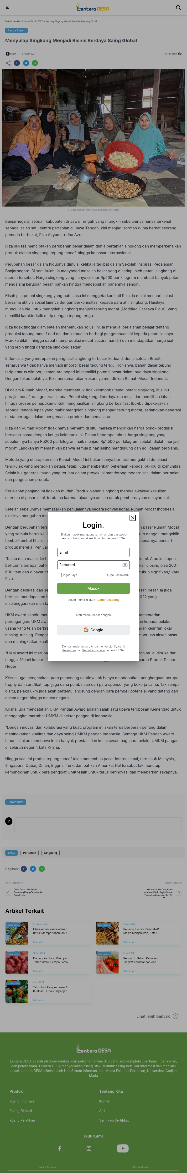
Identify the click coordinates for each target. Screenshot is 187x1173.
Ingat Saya (70, 575)
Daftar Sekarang (108, 600)
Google (93, 629)
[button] (132, 518)
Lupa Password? (118, 575)
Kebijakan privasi (93, 650)
